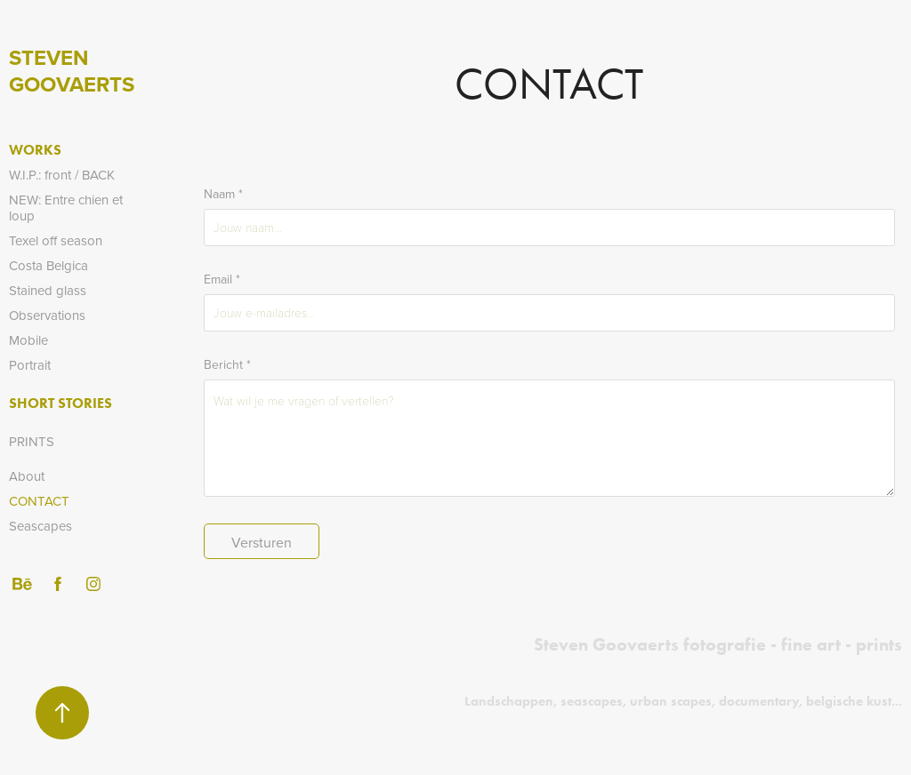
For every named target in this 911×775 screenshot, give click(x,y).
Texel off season (55, 240)
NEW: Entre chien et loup (66, 207)
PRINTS (31, 441)
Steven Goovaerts (71, 71)
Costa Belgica (48, 265)
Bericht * (227, 364)
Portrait (30, 365)
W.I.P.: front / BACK (62, 174)
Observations (47, 315)
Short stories (60, 403)
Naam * (223, 194)
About (26, 476)
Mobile (28, 340)
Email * (222, 279)
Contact (39, 500)
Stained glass (47, 290)
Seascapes (40, 525)
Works (35, 149)
